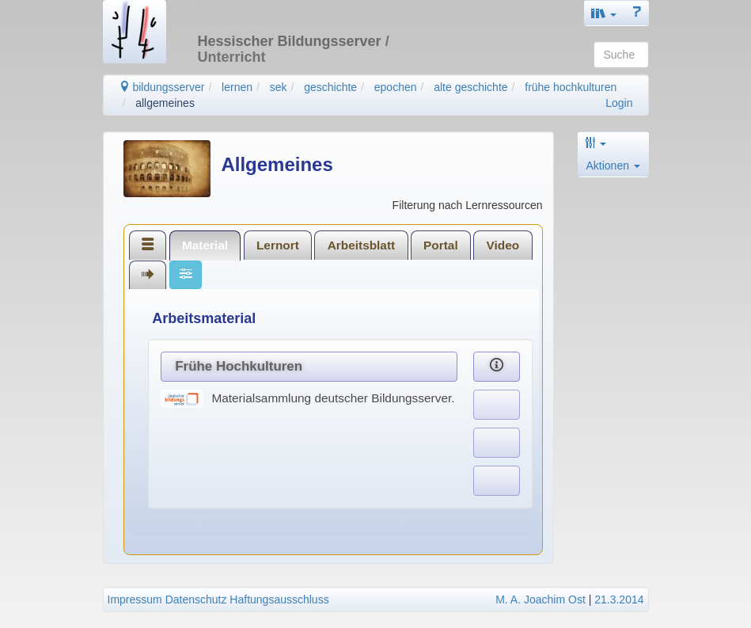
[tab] (148, 244)
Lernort (277, 245)
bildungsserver (162, 87)
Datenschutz (196, 599)
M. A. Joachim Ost (540, 599)
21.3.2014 (618, 599)
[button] (604, 13)
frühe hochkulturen (570, 87)
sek (278, 87)
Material (205, 245)
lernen (237, 87)
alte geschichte (470, 87)
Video (503, 245)
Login (618, 103)
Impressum (135, 599)
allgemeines (165, 103)
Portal (440, 245)
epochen (395, 87)
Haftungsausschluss (278, 599)
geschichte (330, 87)
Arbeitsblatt (362, 245)
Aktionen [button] (613, 165)
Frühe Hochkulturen (238, 366)
